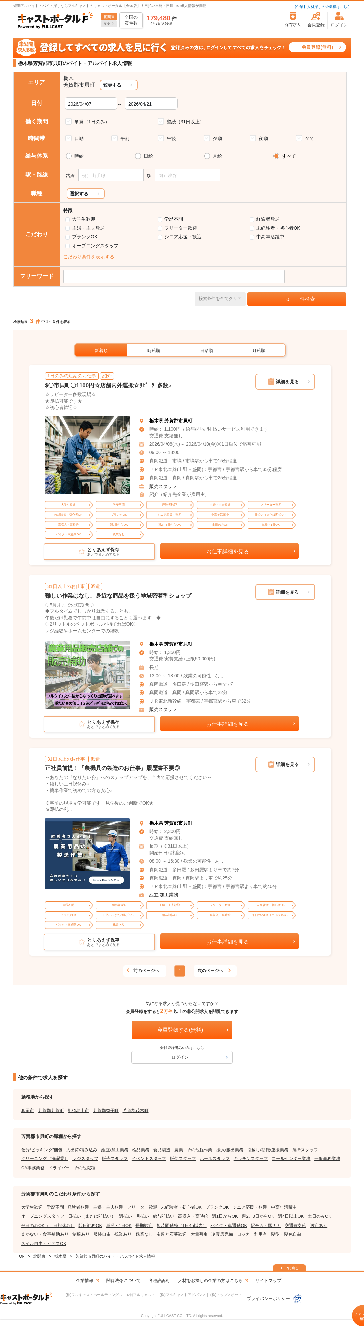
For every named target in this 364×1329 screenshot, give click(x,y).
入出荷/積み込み (82, 1149)
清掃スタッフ (305, 1149)
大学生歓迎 (83, 219)
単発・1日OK (119, 1225)
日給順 (206, 350)
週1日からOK (225, 1216)
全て (309, 138)
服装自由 (102, 1234)
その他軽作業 (199, 1149)
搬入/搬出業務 (230, 1149)
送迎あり (318, 1225)
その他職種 (84, 1167)
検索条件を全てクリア (220, 298)
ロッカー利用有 (252, 1234)
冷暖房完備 (222, 1234)
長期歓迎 (144, 1225)
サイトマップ (268, 1280)
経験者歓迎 (268, 219)
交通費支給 (295, 1225)
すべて (289, 156)
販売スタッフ (163, 486)
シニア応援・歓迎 (183, 236)
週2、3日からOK (258, 1216)
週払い (125, 1216)
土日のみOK (319, 1216)
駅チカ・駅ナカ (266, 1225)
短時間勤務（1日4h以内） (182, 1225)
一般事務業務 (327, 1158)
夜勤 (263, 138)
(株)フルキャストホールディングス (94, 1295)
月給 (217, 156)
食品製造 (161, 1149)
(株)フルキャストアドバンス (182, 1295)
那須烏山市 (78, 1110)
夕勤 (217, 138)
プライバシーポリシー (274, 1298)
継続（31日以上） (186, 121)
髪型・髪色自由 (286, 1234)
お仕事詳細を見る (227, 551)
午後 (171, 138)
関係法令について (123, 1280)
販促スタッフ (183, 1158)
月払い (142, 1216)
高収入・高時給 (193, 1216)
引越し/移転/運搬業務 (267, 1149)
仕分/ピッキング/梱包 (41, 1149)
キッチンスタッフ (251, 1158)
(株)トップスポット (226, 1295)
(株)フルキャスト (141, 1295)
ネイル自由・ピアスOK (43, 1243)
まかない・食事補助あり (44, 1234)
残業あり (123, 1234)
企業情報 (84, 1280)
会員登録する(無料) (180, 1030)
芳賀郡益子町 (106, 1110)
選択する (79, 193)
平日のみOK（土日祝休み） (48, 1225)
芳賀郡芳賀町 (51, 1110)
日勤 (79, 138)
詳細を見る (287, 381)
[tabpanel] (87, 455)
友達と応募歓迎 (172, 1234)
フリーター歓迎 (180, 228)
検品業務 (140, 1149)
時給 (79, 156)
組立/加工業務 (163, 894)
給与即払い (163, 1216)
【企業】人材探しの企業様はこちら (322, 7)
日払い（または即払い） (91, 1216)
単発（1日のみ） (92, 121)
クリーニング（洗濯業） (44, 1158)
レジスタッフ (85, 1158)
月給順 (258, 350)
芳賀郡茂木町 (136, 1110)
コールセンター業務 (291, 1158)
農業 (178, 1149)
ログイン (180, 1057)
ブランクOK (84, 236)
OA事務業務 (33, 1167)
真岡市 (27, 1110)
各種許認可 (159, 1280)
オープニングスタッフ (95, 245)
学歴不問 (173, 219)
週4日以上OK (291, 1216)
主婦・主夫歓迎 (88, 228)
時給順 (153, 350)
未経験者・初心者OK (278, 228)
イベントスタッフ (149, 1158)
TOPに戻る (289, 1268)
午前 (125, 138)
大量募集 (199, 1234)
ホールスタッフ (215, 1158)
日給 (148, 156)
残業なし (144, 1234)
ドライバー (59, 1167)
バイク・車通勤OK (228, 1225)
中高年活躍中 (270, 236)
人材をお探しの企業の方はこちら (210, 1280)
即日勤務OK (90, 1225)
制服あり (81, 1234)
